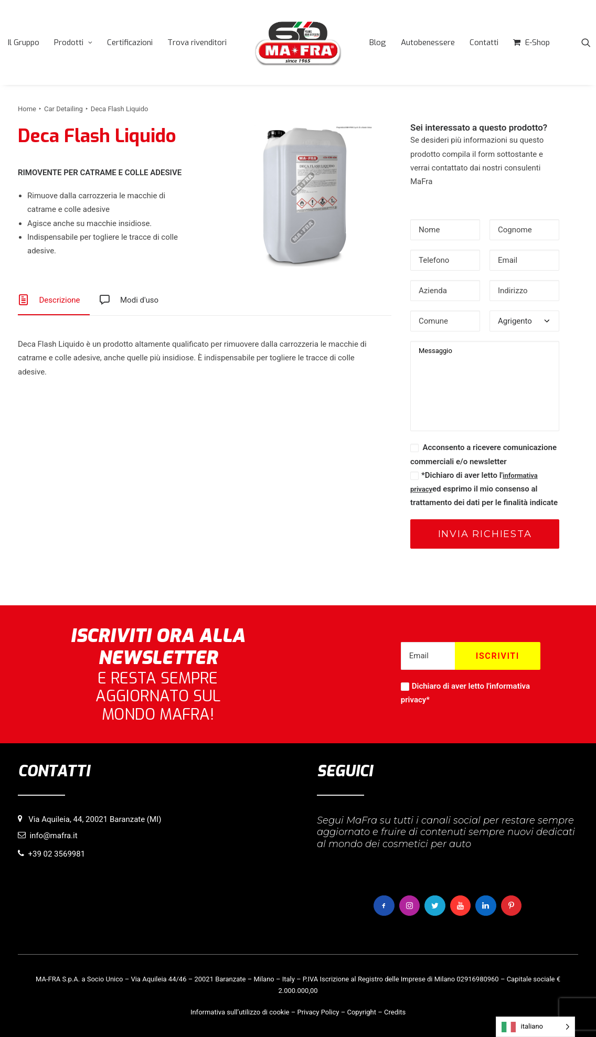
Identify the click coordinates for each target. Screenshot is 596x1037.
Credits (395, 1012)
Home (27, 109)
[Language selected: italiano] (535, 1027)
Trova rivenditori (197, 42)
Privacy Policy (318, 1012)
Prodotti (73, 42)
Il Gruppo (23, 42)
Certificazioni (130, 42)
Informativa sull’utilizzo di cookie (240, 1012)
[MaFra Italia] (298, 42)
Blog (377, 42)
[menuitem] (24, 42)
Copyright (361, 1012)
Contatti (484, 42)
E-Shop (537, 42)
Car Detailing (63, 109)
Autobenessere (428, 42)
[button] (586, 42)
